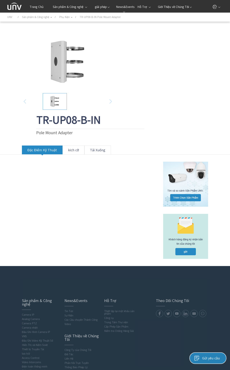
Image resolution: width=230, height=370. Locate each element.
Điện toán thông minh (20, 321)
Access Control (16, 313)
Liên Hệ (55, 313)
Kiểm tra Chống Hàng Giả (107, 286)
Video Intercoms (16, 317)
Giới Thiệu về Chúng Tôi (175, 6)
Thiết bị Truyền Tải (18, 304)
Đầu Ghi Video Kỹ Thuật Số (22, 295)
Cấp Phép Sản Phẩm (104, 281)
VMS (9, 291)
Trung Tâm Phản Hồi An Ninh (68, 326)
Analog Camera (16, 274)
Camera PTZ (14, 278)
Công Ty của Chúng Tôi (64, 305)
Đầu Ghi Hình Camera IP (21, 287)
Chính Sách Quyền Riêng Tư (183, 357)
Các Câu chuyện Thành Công (67, 275)
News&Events (125, 9)
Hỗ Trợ (144, 6)
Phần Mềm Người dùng (20, 326)
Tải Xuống (83, 127)
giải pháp (102, 6)
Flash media (14, 334)
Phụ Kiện (12, 330)
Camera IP (13, 270)
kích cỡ (58, 127)
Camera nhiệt (15, 283)
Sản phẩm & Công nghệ (70, 6)
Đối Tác (55, 309)
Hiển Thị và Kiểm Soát (20, 300)
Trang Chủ (36, 6)
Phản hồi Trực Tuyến (63, 318)
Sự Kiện (55, 270)
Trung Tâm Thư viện (104, 277)
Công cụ (97, 273)
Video (54, 279)
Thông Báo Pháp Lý (62, 322)
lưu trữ (11, 308)
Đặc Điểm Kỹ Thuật (27, 127)
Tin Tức (55, 266)
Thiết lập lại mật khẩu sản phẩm (108, 267)
